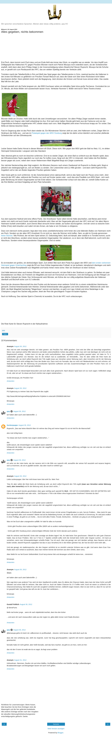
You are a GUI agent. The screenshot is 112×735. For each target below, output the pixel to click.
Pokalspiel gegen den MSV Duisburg (47, 133)
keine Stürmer (7, 236)
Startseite (56, 724)
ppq (8, 411)
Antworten (10, 381)
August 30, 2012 (20, 346)
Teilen (5, 334)
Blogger (60, 733)
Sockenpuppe (12, 425)
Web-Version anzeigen (56, 729)
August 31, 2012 (20, 660)
